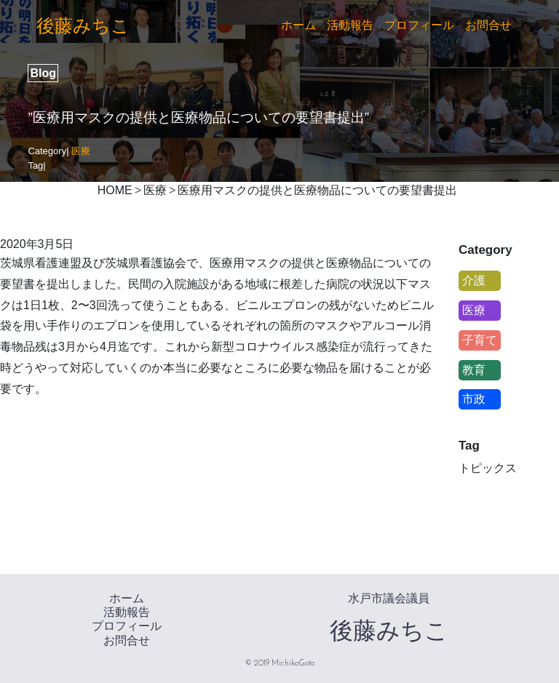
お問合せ (488, 25)
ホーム (298, 25)
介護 (473, 280)
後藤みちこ (83, 25)
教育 (473, 370)
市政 (473, 399)
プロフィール (419, 25)
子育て (479, 340)
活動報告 (350, 25)
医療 (80, 150)
